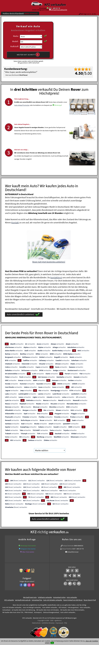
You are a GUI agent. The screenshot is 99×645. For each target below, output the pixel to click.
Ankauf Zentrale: (68, 546)
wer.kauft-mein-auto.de (23, 600)
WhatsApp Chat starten (28, 546)
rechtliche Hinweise (48, 623)
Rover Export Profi (90, 600)
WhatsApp (57, 112)
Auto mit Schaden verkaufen (52, 600)
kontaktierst (56, 277)
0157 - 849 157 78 (54, 8)
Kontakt (15, 222)
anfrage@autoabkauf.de (59, 10)
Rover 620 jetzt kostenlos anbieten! (48, 261)
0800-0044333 (78, 546)
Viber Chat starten (28, 552)
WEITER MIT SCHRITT (28, 54)
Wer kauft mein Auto (30, 597)
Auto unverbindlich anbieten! (23, 314)
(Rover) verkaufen (18, 480)
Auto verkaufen (72, 597)
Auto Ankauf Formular (21, 112)
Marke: (16, 36)
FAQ (65, 623)
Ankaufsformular (73, 552)
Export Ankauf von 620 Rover (73, 600)
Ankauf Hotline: (67, 549)
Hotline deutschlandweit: (20, 13)
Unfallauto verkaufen (45, 597)
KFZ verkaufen (55, 4)
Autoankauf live (37, 600)
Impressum (59, 623)
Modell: (15, 41)
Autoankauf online (59, 597)
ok (52, 643)
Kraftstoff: (14, 46)
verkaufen (16, 344)
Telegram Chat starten (28, 549)
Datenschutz (36, 623)
